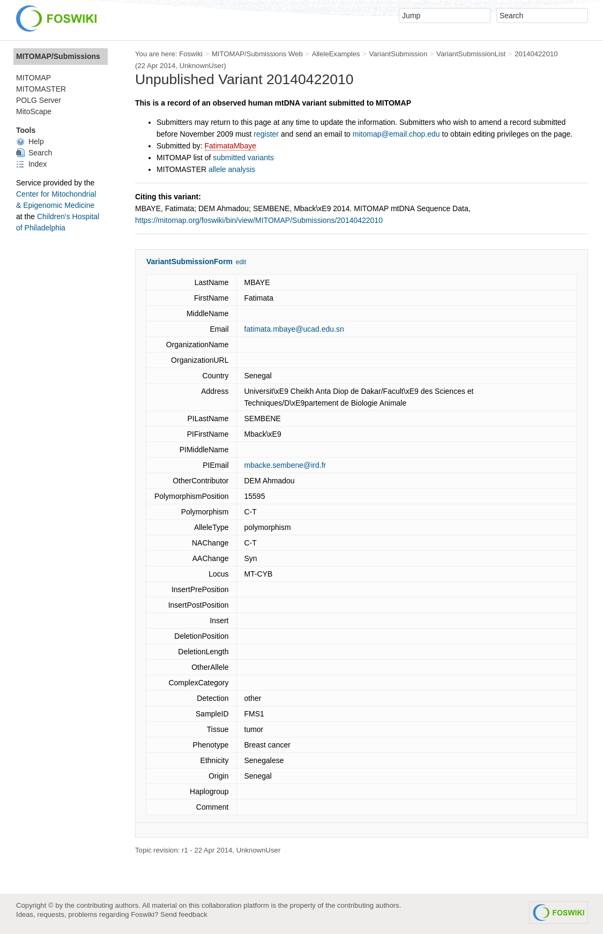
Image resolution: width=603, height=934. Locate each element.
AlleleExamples (336, 54)
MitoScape (33, 111)
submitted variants (243, 157)
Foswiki (191, 54)
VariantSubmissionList (470, 54)
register (266, 134)
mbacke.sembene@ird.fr (285, 465)
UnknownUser (202, 66)
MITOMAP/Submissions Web (257, 54)
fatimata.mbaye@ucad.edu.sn (294, 329)
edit (241, 262)
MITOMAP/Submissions (58, 56)
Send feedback (183, 914)
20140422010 (536, 54)
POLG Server (38, 100)
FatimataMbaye (230, 145)
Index (31, 164)
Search (34, 152)
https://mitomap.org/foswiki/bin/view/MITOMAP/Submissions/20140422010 (259, 220)
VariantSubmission (398, 54)
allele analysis (232, 169)
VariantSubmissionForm (189, 261)
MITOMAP (33, 77)
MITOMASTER (41, 89)
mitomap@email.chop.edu (396, 134)
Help (30, 141)
